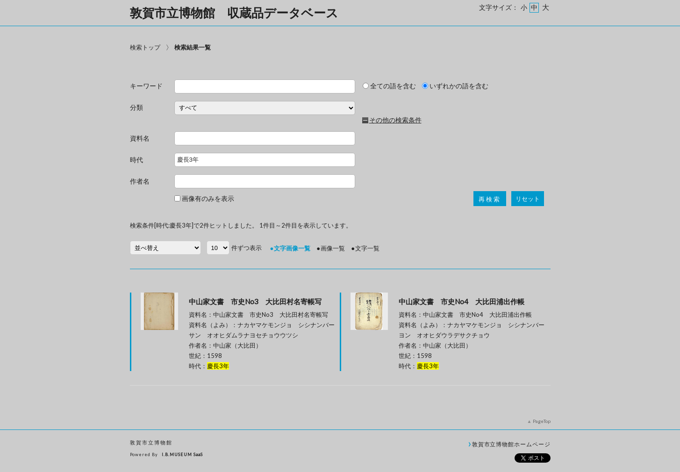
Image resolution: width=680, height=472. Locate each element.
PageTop (542, 421)
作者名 (140, 181)
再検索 (490, 199)
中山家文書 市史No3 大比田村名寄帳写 (255, 301)
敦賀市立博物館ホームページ (511, 444)
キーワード (146, 86)
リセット (527, 198)
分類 (136, 107)
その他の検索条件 (395, 120)
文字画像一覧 (292, 248)
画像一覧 (333, 248)
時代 (136, 160)
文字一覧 (367, 248)
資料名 (140, 138)
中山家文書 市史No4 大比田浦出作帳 (461, 301)
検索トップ (145, 47)
